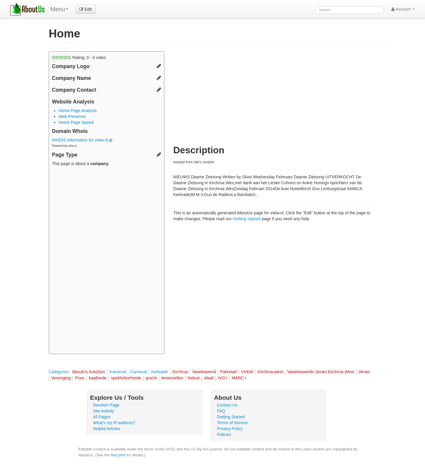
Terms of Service (232, 422)
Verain (364, 371)
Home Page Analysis (77, 110)
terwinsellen (172, 378)
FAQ (221, 411)
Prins (79, 378)
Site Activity (103, 411)
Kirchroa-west (270, 371)
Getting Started (247, 218)
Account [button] (403, 9)
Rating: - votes (79, 57)
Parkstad (228, 371)
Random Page (106, 405)
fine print (118, 455)
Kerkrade (159, 371)
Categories (59, 371)
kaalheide (98, 378)
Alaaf (208, 378)
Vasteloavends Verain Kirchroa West (320, 371)
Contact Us (227, 405)
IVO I (222, 378)
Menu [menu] (59, 9)
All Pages (101, 416)
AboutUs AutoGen (88, 371)
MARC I (239, 378)
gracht (151, 378)
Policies (224, 434)
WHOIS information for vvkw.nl (82, 140)
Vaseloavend (204, 371)
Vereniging (61, 378)
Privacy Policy (230, 428)
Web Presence (72, 116)
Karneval (117, 371)
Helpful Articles (106, 428)
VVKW (247, 371)
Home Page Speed (75, 122)
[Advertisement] (106, 260)
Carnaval (138, 371)
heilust (194, 378)
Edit (85, 9)
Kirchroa (180, 371)
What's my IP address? (114, 422)
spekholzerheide (126, 378)
